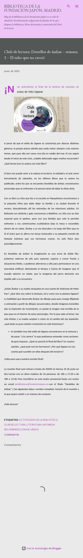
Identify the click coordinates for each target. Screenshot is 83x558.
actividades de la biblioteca (38, 419)
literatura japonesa (41, 424)
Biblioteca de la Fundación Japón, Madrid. (33, 8)
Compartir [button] (11, 434)
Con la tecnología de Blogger (41, 548)
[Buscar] (68, 6)
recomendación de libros (21, 429)
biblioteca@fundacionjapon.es (32, 384)
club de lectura (15, 424)
